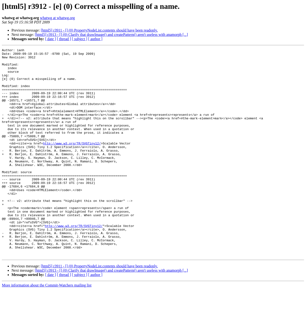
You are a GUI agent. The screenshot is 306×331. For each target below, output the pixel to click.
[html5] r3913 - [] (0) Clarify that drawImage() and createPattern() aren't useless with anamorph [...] (111, 35)
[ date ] (50, 39)
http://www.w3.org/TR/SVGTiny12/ (72, 162)
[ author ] (95, 39)
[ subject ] (79, 39)
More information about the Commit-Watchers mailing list (47, 327)
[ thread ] (64, 39)
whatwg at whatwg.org (57, 18)
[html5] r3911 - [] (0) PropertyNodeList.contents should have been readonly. (99, 30)
